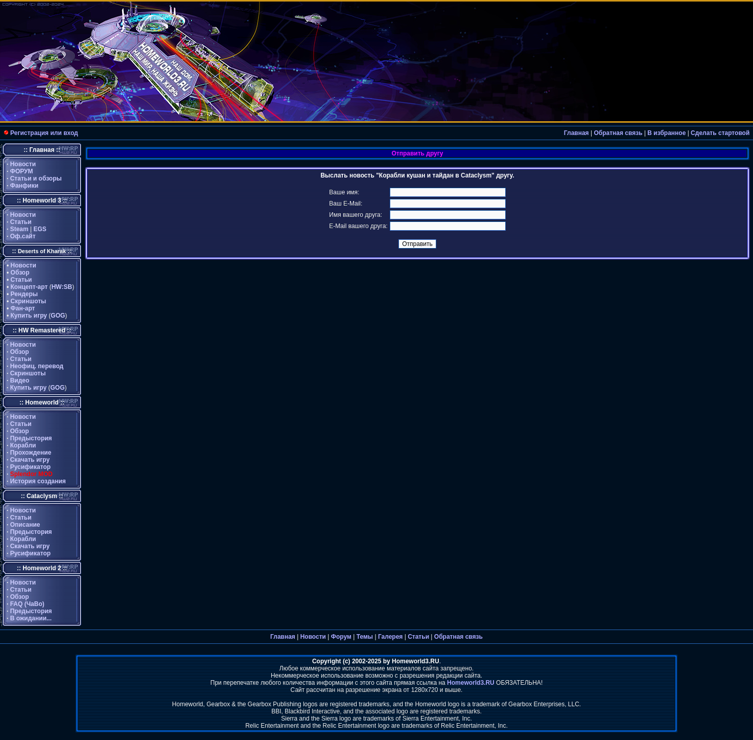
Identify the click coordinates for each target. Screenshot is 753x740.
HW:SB (62, 286)
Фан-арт (23, 308)
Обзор (20, 272)
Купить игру (29, 315)
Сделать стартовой (720, 133)
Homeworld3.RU (471, 682)
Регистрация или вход (44, 133)
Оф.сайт (23, 236)
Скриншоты (28, 301)
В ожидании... (31, 618)
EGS (40, 229)
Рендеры (24, 294)
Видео (20, 380)
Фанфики (24, 185)
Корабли (23, 445)
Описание (25, 524)
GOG (58, 315)
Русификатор (30, 466)
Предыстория (31, 438)
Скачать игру (30, 459)
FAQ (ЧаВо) (27, 604)
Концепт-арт (29, 286)
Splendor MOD (31, 474)
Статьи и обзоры (36, 178)
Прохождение (31, 452)
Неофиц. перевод (37, 366)
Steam (19, 229)
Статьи (21, 222)
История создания (38, 481)
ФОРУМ (21, 171)
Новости (23, 164)
